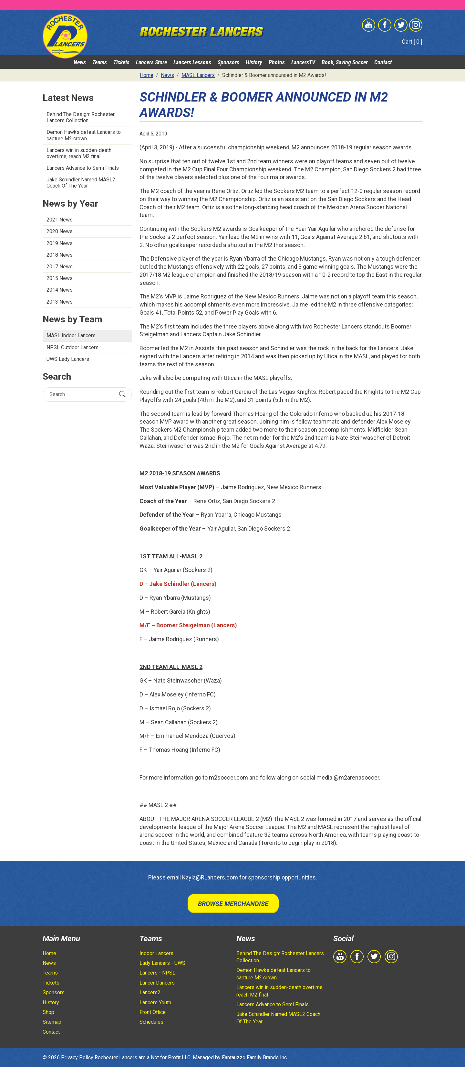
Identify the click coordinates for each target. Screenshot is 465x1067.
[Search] (81, 394)
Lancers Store (151, 62)
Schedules (151, 1022)
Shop (48, 1012)
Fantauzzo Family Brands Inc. (255, 1057)
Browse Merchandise (233, 904)
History (254, 62)
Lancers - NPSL (157, 973)
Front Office (153, 1012)
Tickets (121, 62)
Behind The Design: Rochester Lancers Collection (80, 117)
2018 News (59, 255)
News (80, 62)
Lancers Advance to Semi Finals (82, 168)
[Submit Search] (122, 394)
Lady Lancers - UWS (162, 963)
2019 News (59, 243)
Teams (99, 62)
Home (49, 953)
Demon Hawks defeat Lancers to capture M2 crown (83, 135)
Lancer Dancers (157, 983)
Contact (383, 62)
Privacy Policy (77, 1057)
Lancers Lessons (192, 62)
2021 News (59, 220)
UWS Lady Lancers (67, 359)
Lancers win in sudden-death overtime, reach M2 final (78, 153)
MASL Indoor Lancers (71, 335)
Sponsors (228, 62)
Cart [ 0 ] (412, 41)
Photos (277, 62)
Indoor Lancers (156, 953)
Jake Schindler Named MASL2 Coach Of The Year (80, 183)
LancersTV (303, 62)
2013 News (59, 302)
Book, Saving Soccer (345, 62)
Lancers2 (150, 992)
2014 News (59, 290)
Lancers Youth (155, 1002)
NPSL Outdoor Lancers (72, 347)
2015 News (59, 278)
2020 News (59, 231)
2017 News (59, 267)
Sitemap (52, 1022)
